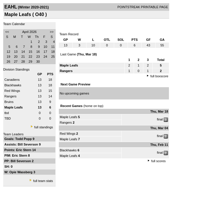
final (160, 119)
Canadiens (12, 79)
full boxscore (159, 76)
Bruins (8, 102)
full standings (43, 127)
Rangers (10, 96)
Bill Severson (28, 144)
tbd (6, 113)
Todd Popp (24, 139)
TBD (7, 118)
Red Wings (12, 90)
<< (7, 32)
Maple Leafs (68, 117)
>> (52, 32)
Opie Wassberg (21, 172)
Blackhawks (12, 85)
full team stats (43, 181)
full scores (158, 161)
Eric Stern (24, 150)
